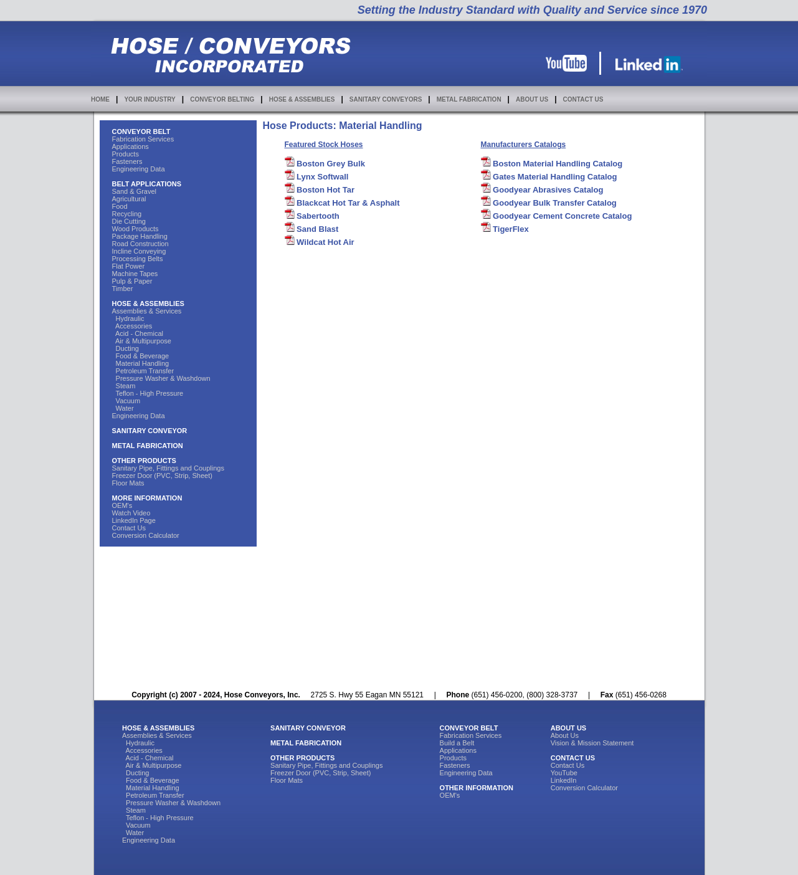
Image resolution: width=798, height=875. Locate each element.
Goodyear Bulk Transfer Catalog (549, 203)
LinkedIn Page (134, 520)
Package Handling (140, 236)
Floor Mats (128, 483)
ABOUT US (532, 99)
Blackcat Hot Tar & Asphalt (342, 203)
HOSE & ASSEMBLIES (302, 99)
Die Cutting (129, 221)
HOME (100, 99)
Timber (122, 288)
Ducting (125, 348)
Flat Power (128, 266)
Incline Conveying (139, 251)
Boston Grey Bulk (325, 163)
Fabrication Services (143, 139)
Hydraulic (128, 318)
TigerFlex (505, 229)
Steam (124, 386)
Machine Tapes (135, 273)
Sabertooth (312, 216)
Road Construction (140, 243)
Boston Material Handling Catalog (552, 163)
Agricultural (129, 199)
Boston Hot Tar (320, 189)
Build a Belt (457, 743)
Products (125, 154)
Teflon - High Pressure (148, 393)
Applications (130, 146)
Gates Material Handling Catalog (549, 176)
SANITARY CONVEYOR (150, 430)
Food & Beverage (140, 356)
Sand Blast (312, 229)
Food (120, 206)
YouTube (564, 773)
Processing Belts (137, 258)
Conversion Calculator (145, 535)
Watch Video (131, 513)
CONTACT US (583, 99)
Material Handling (140, 363)
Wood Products (135, 228)
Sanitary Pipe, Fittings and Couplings (168, 468)
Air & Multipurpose (141, 341)
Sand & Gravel (134, 191)
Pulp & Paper (132, 281)
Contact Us (129, 528)
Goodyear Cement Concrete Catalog (556, 216)
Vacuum (126, 400)
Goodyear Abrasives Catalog (542, 189)
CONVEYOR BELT (141, 131)
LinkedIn (564, 780)
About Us (565, 735)
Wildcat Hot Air (319, 242)
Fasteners (127, 161)
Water (123, 408)
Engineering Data (138, 169)
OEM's (122, 505)
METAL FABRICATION (469, 99)
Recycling (127, 214)
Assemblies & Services (147, 311)
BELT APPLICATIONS (147, 184)
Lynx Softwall (317, 176)
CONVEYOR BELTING (222, 99)
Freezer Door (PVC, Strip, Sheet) (162, 475)
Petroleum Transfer (143, 371)
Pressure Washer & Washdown (161, 378)
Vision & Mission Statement (592, 743)
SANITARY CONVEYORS (385, 99)
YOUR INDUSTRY (149, 99)
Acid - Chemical (138, 333)
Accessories (132, 326)
